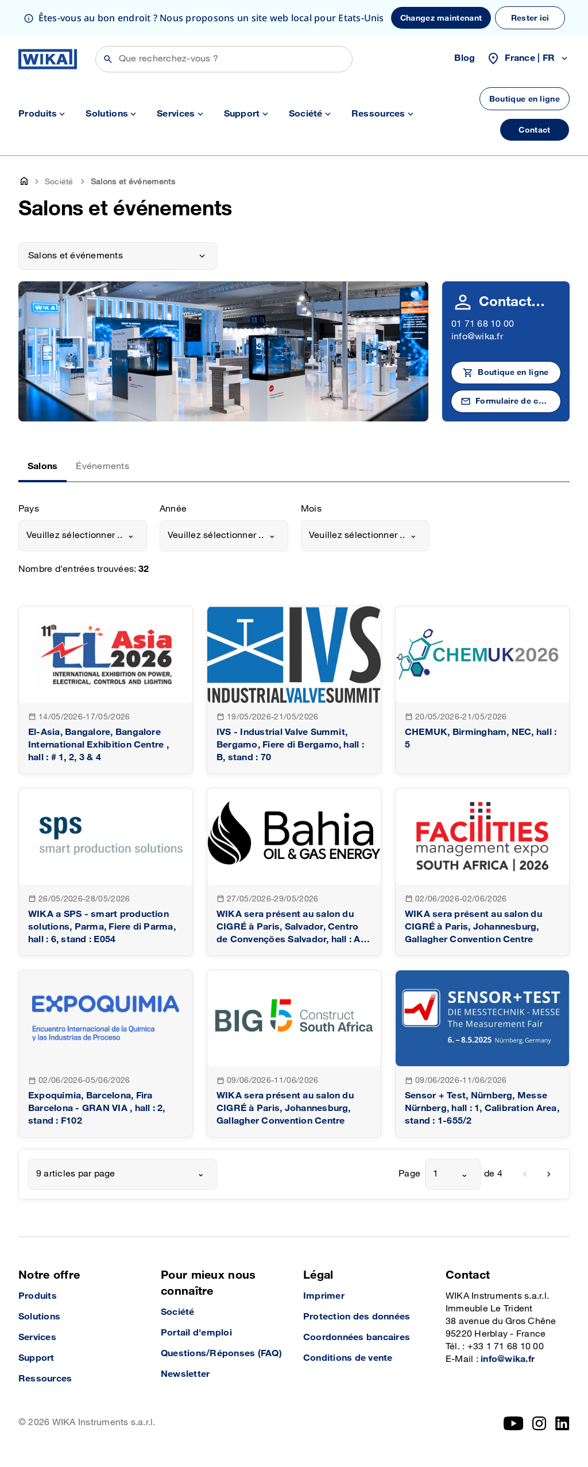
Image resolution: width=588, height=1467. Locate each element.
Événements (102, 466)
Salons (42, 466)
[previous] (525, 1174)
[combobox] (82, 535)
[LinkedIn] (562, 1423)
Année (173, 509)
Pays (28, 509)
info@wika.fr (477, 336)
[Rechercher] (224, 59)
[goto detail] (105, 689)
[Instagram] (539, 1423)
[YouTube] (514, 1423)
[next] (549, 1174)
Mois (311, 509)
